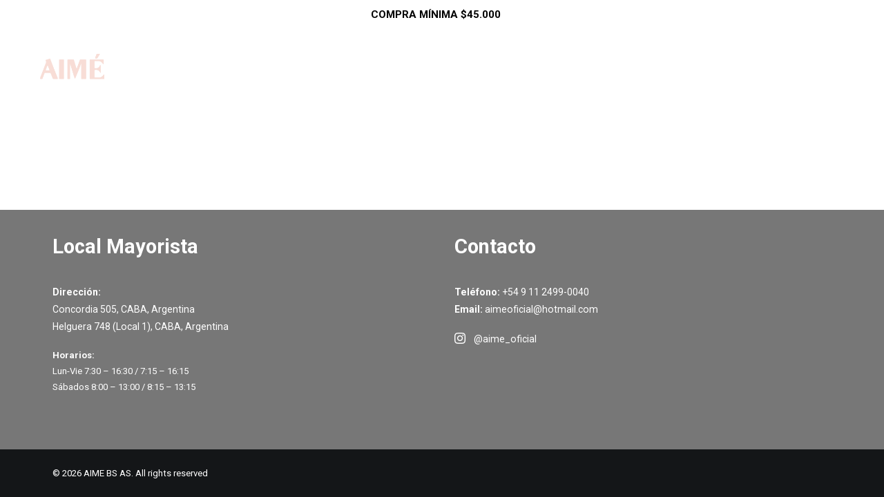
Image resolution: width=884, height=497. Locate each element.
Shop (412, 81)
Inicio (352, 81)
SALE (466, 81)
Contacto (715, 81)
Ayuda (638, 81)
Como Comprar (547, 81)
